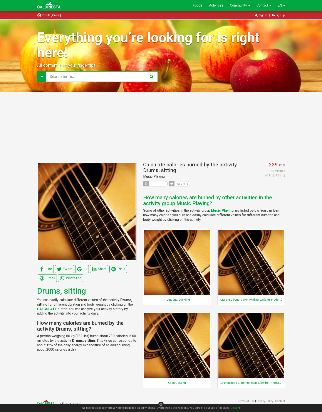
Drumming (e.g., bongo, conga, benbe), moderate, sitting (256, 382)
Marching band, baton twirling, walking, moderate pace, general (261, 299)
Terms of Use (246, 401)
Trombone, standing (177, 299)
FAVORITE (178, 183)
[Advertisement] (161, 127)
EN (281, 5)
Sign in (261, 15)
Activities (216, 5)
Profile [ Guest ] (49, 15)
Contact (264, 5)
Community (240, 5)
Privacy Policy (265, 401)
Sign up (278, 15)
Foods (198, 5)
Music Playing (154, 176)
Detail (236, 407)
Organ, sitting (177, 382)
